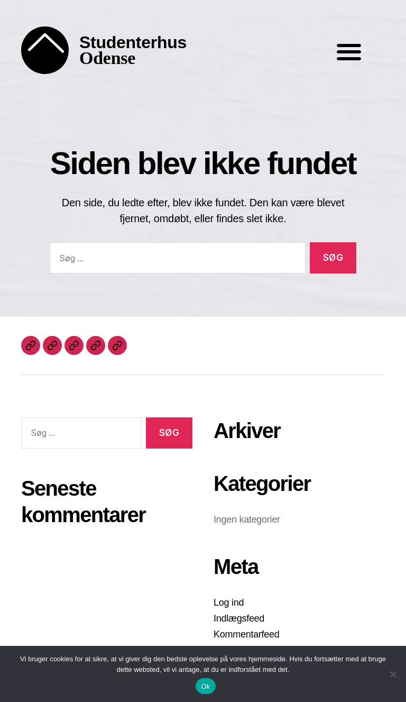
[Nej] (392, 674)
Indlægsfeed (239, 618)
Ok (205, 686)
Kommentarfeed (247, 634)
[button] (348, 51)
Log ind (229, 602)
